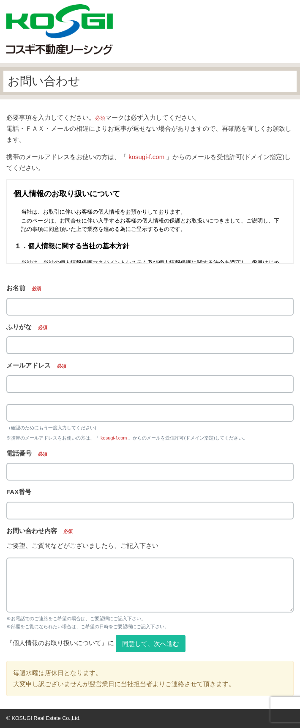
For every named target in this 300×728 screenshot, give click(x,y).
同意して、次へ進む (150, 643)
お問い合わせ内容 (39, 530)
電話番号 (26, 453)
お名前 (23, 287)
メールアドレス (36, 365)
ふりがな (26, 326)
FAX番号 (18, 491)
